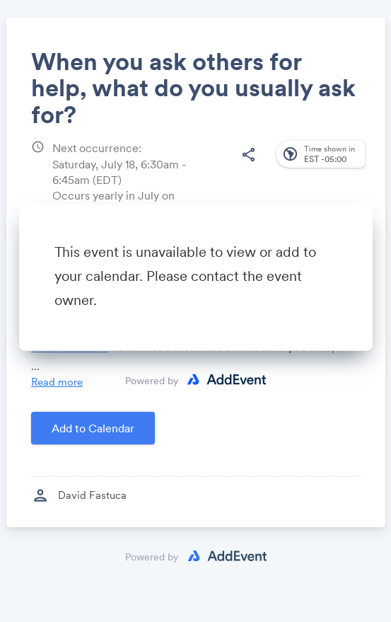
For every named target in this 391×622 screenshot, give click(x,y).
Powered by (152, 380)
